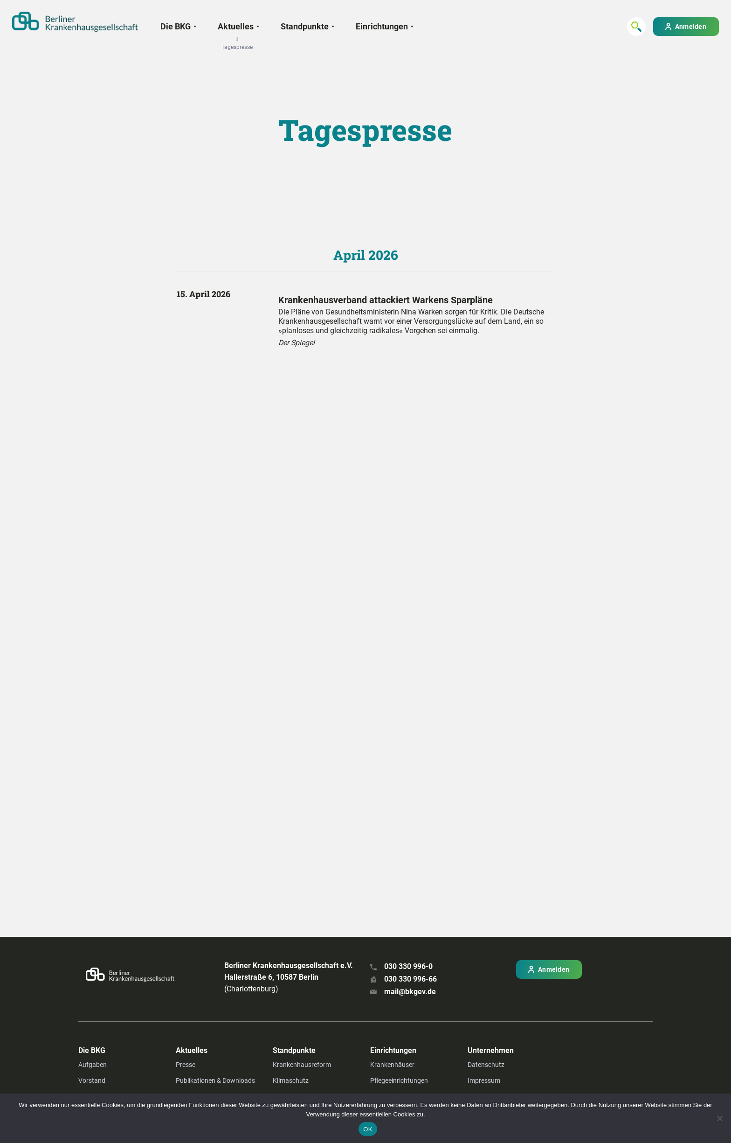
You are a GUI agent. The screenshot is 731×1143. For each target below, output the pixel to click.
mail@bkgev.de (410, 991)
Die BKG (175, 26)
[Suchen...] (636, 26)
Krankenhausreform (302, 1064)
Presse (185, 1064)
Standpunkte (305, 26)
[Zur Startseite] (75, 22)
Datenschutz (486, 1064)
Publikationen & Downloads (215, 1080)
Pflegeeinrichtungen (399, 1080)
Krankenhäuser (392, 1064)
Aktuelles (236, 29)
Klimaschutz (291, 1080)
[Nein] (719, 1118)
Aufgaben (92, 1064)
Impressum (484, 1080)
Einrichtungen (382, 26)
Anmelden (690, 26)
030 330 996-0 (408, 966)
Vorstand (91, 1080)
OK (367, 1129)
